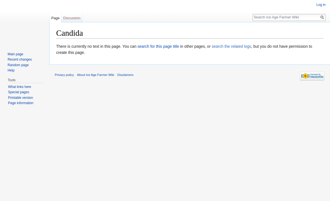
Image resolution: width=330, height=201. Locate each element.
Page (55, 18)
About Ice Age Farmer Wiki (95, 74)
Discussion (71, 18)
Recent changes (20, 59)
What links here (19, 87)
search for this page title (158, 46)
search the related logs (231, 46)
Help (11, 70)
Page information (21, 103)
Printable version (20, 98)
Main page (15, 54)
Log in (321, 5)
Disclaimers (125, 74)
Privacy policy (64, 74)
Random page (18, 65)
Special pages (18, 92)
